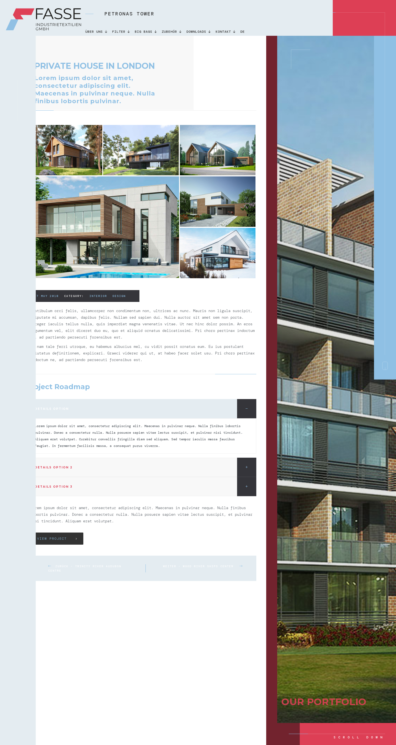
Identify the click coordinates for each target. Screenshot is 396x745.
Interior (98, 296)
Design (119, 296)
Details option (145, 408)
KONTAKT (226, 32)
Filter (121, 32)
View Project (52, 538)
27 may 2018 (46, 296)
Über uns (96, 32)
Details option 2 (145, 467)
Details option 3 (145, 486)
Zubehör (172, 32)
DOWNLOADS (198, 32)
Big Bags (146, 32)
